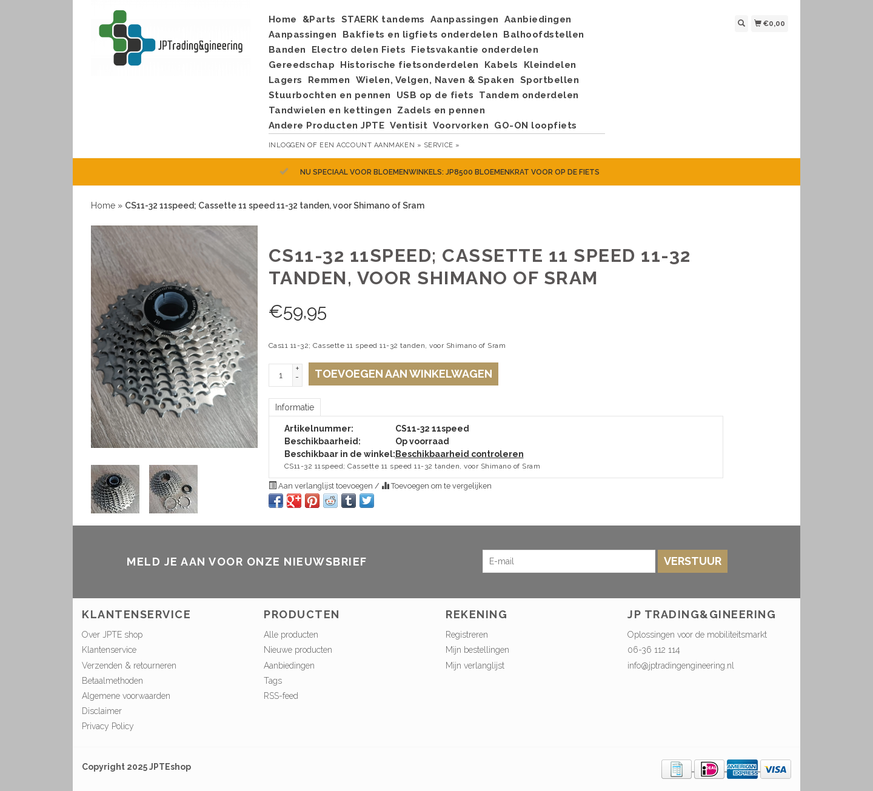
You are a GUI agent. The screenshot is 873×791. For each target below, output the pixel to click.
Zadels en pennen (441, 110)
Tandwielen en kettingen (330, 110)
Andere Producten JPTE (327, 125)
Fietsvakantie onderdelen (474, 49)
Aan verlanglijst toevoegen (322, 485)
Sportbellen (550, 80)
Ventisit (408, 125)
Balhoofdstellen (543, 34)
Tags (273, 681)
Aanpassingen (464, 19)
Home (283, 19)
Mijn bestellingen (477, 650)
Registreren (467, 634)
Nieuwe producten (298, 650)
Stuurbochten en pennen (330, 95)
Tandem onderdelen (529, 95)
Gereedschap (302, 64)
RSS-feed (281, 696)
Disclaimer (102, 711)
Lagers (286, 80)
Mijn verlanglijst (475, 665)
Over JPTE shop (112, 634)
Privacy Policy (108, 726)
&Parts (319, 19)
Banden (287, 49)
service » (442, 145)
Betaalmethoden (112, 681)
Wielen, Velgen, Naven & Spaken (435, 80)
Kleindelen (550, 64)
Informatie (294, 407)
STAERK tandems (383, 19)
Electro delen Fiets (359, 49)
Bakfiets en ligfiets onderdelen (420, 34)
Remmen (329, 80)
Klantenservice (109, 650)
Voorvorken (461, 125)
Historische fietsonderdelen (409, 64)
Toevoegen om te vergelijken (436, 485)
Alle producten (291, 634)
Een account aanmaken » (370, 145)
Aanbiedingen (538, 19)
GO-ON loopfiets (535, 125)
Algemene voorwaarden (126, 696)
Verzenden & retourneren (129, 665)
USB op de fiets (435, 95)
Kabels (501, 64)
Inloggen (287, 145)
